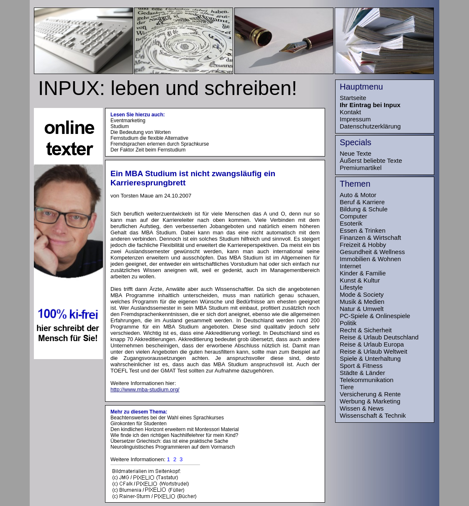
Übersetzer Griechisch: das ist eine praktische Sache (169, 441)
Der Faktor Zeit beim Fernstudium (147, 150)
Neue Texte (356, 153)
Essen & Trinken (362, 230)
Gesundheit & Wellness (372, 251)
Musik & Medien (362, 301)
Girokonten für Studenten (138, 423)
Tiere (347, 386)
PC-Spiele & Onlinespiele (375, 315)
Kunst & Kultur (360, 280)
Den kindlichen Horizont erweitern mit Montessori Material (174, 429)
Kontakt (350, 112)
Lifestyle (351, 287)
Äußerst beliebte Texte (371, 160)
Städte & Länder (362, 372)
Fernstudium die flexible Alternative (149, 138)
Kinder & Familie (363, 273)
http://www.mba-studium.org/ (144, 389)
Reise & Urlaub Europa (372, 344)
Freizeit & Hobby (363, 244)
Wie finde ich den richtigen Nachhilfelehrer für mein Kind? (174, 435)
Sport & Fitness (361, 365)
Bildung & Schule (363, 209)
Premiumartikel (361, 167)
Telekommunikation (366, 379)
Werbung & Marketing (370, 401)
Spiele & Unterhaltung (370, 358)
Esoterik (351, 223)
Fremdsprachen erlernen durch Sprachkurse (159, 144)
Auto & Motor (358, 194)
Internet (350, 266)
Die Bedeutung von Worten (140, 132)
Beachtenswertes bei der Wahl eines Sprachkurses (167, 418)
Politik (348, 322)
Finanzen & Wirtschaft (370, 237)
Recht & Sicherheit (366, 330)
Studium (119, 126)
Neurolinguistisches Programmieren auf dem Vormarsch (172, 447)
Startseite (353, 97)
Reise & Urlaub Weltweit (373, 351)
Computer (353, 216)
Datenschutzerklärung (370, 126)
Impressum (355, 119)
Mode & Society (362, 294)
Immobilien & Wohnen (370, 258)
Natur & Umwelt (362, 308)
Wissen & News (362, 408)
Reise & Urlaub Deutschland (379, 337)
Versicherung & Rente (370, 394)
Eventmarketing (127, 120)
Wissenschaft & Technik (373, 415)
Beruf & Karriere (362, 201)
